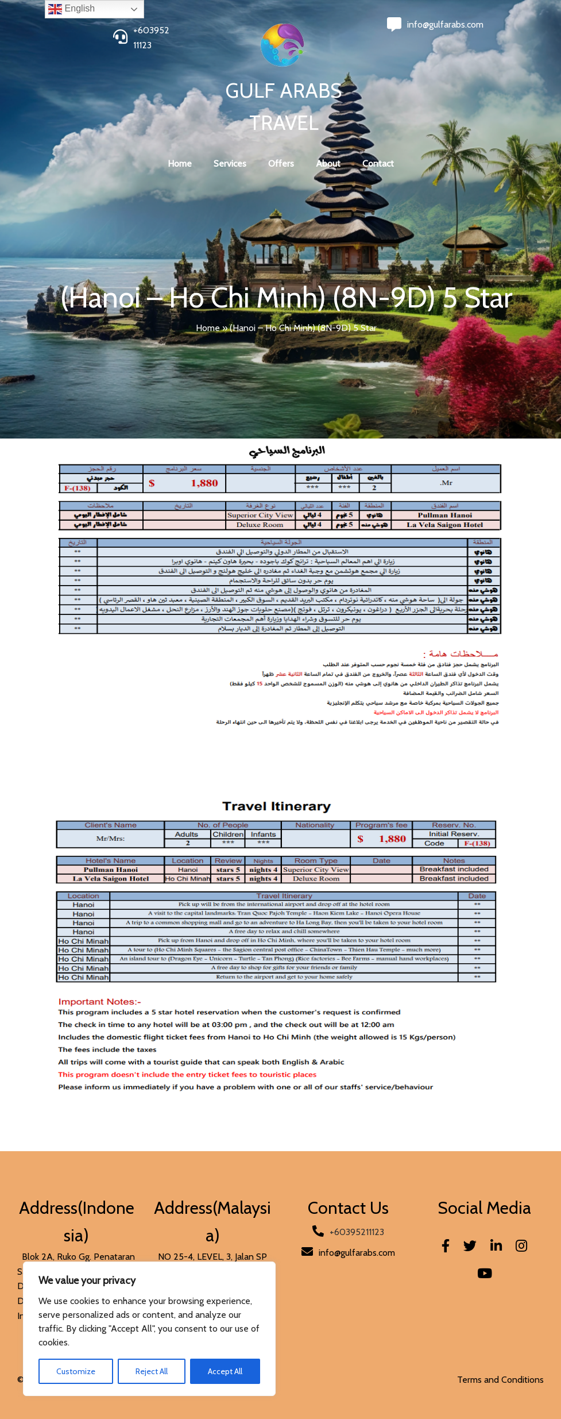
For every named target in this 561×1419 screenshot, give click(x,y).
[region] (149, 1329)
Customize (75, 1371)
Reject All (152, 1371)
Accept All (225, 1371)
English (71, 9)
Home (208, 327)
